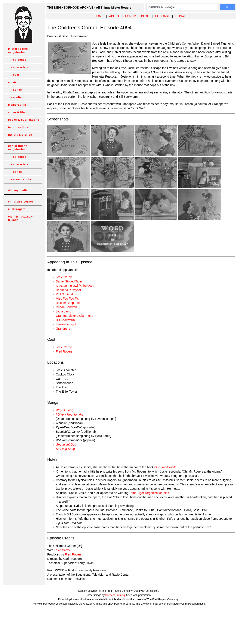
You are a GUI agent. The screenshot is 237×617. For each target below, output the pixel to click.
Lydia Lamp (63, 311)
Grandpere (63, 328)
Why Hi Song (64, 410)
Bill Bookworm (65, 320)
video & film (17, 112)
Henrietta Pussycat (68, 290)
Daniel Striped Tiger (69, 281)
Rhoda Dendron (66, 307)
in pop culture (18, 127)
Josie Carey (64, 277)
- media (15, 97)
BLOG (145, 16)
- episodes (17, 59)
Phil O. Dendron (66, 294)
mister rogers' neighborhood (18, 50)
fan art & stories (20, 134)
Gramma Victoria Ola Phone (74, 315)
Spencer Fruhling (115, 595)
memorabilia (17, 104)
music (12, 82)
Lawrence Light (66, 324)
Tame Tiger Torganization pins (149, 493)
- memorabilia (19, 179)
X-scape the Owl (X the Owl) (75, 285)
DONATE (181, 16)
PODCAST (162, 16)
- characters (18, 67)
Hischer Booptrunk (68, 303)
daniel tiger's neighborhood (18, 147)
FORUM (130, 16)
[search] (181, 7)
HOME (99, 16)
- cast (13, 74)
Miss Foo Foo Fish (68, 298)
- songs (15, 89)
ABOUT (114, 16)
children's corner (20, 201)
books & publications (23, 119)
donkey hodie (18, 190)
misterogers (17, 209)
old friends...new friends (20, 218)
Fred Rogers (64, 351)
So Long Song (65, 448)
